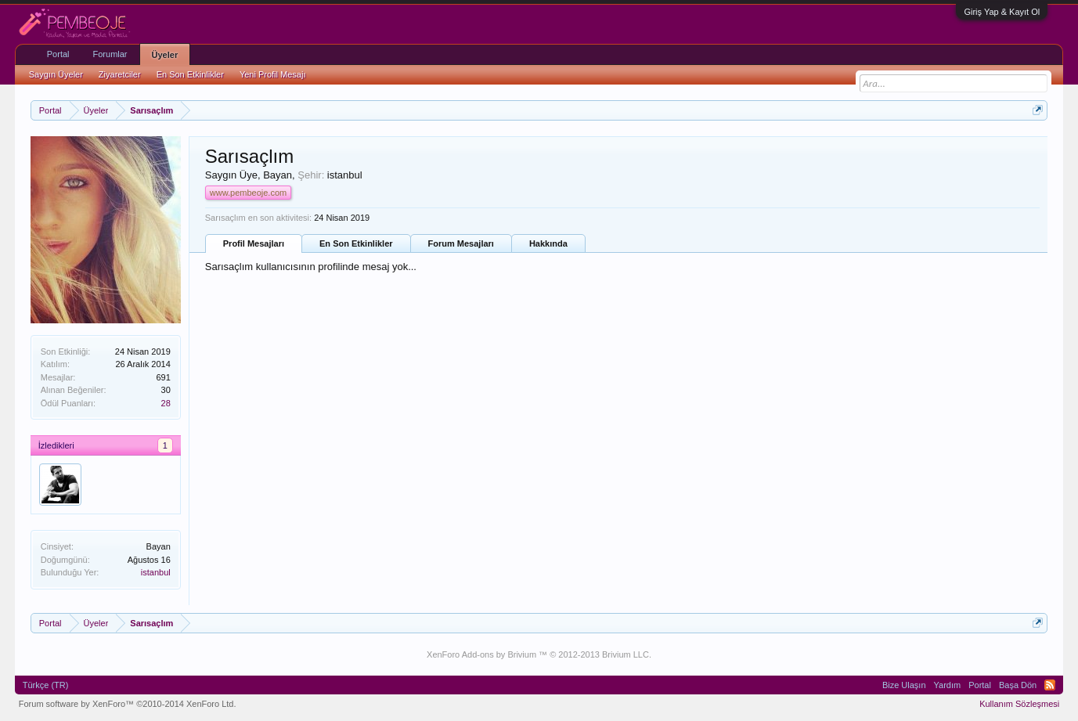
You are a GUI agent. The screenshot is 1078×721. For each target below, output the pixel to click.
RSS (1049, 685)
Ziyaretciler (120, 74)
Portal (58, 54)
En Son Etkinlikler (356, 243)
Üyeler (165, 54)
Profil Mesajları (253, 243)
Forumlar (110, 54)
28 (166, 403)
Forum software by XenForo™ (127, 703)
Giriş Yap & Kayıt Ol (1002, 11)
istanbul (156, 572)
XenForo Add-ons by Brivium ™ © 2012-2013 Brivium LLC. (539, 654)
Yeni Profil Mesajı (273, 74)
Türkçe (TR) (46, 685)
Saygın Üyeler (56, 74)
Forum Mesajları (461, 243)
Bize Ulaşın (904, 685)
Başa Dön (1018, 685)
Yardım (947, 685)
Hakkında (548, 243)
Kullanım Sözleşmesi (1019, 703)
